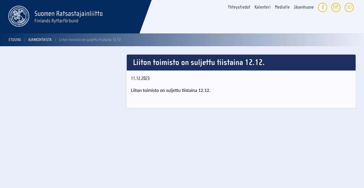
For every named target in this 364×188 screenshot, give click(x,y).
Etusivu (15, 39)
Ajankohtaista (40, 39)
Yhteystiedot (239, 7)
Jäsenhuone (304, 7)
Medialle (282, 7)
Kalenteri (263, 7)
